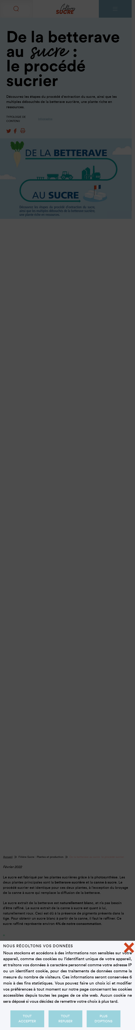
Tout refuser (65, 1019)
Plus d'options (104, 1019)
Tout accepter (27, 1019)
